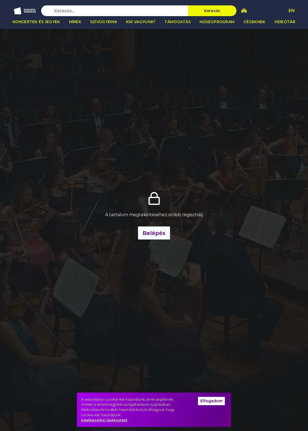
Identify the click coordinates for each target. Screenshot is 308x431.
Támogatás (177, 21)
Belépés (154, 233)
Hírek (75, 21)
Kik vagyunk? (140, 21)
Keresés (212, 10)
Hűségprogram (217, 21)
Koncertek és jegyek (36, 21)
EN (292, 10)
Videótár (284, 21)
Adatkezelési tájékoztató (104, 420)
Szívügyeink (103, 21)
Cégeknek (254, 21)
